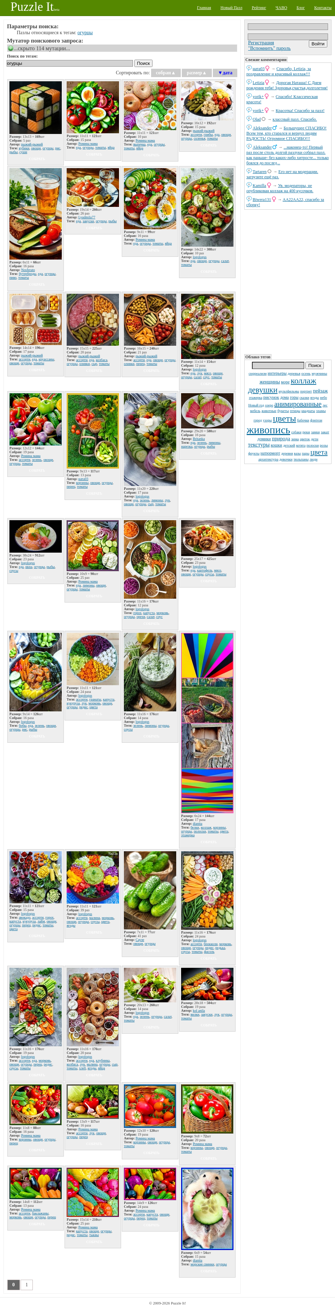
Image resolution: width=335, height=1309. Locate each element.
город (258, 420)
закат (325, 432)
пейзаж (320, 391)
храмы (321, 411)
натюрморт (270, 453)
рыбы (13, 152)
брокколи (211, 944)
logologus (200, 257)
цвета (319, 452)
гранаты (95, 699)
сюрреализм (258, 373)
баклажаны (40, 1213)
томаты (100, 147)
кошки (276, 445)
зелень (37, 460)
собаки (296, 432)
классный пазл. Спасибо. (295, 119)
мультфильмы (288, 391)
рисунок (271, 397)
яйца (110, 147)
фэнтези (316, 420)
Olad (257, 119)
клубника (103, 1060)
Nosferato (28, 270)
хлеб (82, 1068)
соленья (199, 138)
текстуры (259, 445)
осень (306, 373)
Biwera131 (262, 199)
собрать (37, 159)
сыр (94, 364)
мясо (207, 373)
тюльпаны (300, 459)
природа (281, 438)
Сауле (140, 940)
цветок (305, 439)
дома (284, 397)
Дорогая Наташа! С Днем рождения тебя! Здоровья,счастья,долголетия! (287, 85)
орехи (140, 617)
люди (313, 459)
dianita (197, 823)
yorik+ (258, 96)
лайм (41, 921)
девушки (263, 390)
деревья (294, 373)
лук (199, 373)
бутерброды (27, 274)
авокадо (24, 917)
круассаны (46, 359)
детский (289, 445)
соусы (13, 571)
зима (295, 439)
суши (23, 152)
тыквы (94, 1235)
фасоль (209, 951)
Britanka (199, 439)
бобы (23, 725)
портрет (306, 391)
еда (78, 147)
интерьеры (277, 373)
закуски (88, 221)
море (285, 382)
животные (268, 411)
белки (195, 827)
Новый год (256, 405)
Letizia (258, 82)
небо (323, 397)
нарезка (186, 446)
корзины (82, 483)
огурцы (85, 32)
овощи (36, 148)
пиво (12, 277)
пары (306, 453)
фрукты (253, 453)
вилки (195, 1014)
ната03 (259, 68)
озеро (269, 405)
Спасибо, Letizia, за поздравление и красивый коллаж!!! (278, 71)
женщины (270, 381)
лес (324, 405)
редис (83, 707)
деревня (287, 453)
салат (225, 261)
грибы (208, 134)
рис (57, 148)
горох (137, 613)
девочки (286, 459)
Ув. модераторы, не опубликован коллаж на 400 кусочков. (279, 188)
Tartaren (260, 171)
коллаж (303, 380)
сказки (304, 397)
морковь (162, 613)
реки (306, 432)
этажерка (255, 397)
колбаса (101, 360)
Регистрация (261, 42)
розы (324, 445)
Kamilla (259, 185)
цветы (284, 418)
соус (206, 377)
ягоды (314, 397)
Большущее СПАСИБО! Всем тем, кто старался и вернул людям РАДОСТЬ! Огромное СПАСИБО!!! (286, 133)
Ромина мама (88, 143)
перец (140, 364)
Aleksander (262, 128)
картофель (205, 570)
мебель (255, 411)
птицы (295, 411)
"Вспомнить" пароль (269, 48)
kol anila (199, 1010)
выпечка (139, 144)
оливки (84, 364)
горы (294, 397)
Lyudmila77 (87, 217)
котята (301, 445)
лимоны (157, 500)
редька (220, 948)
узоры (267, 420)
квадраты (308, 411)
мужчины (319, 373)
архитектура (268, 459)
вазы (297, 453)
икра (28, 567)
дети (314, 439)
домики (264, 438)
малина (94, 918)
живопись (268, 429)
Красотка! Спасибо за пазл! (300, 110)
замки (315, 432)
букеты (283, 411)
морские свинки (202, 1264)
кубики (24, 148)
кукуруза (73, 703)
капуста (149, 613)
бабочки (303, 420)
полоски (313, 445)
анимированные (297, 404)
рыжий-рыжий (32, 144)
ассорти (196, 134)
